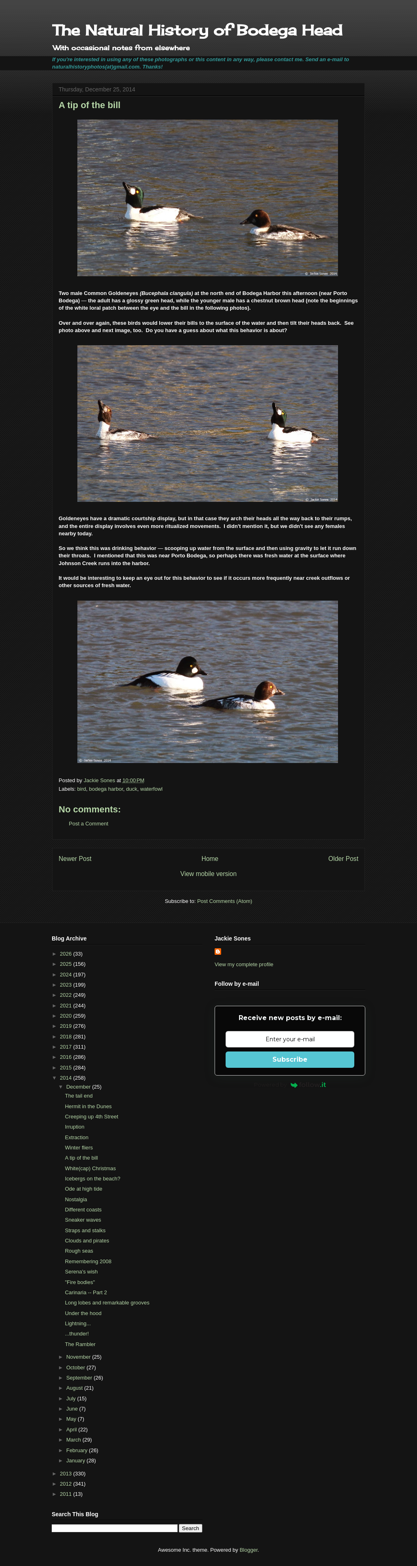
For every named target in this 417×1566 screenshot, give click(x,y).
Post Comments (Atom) (224, 901)
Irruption (74, 1127)
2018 (66, 1037)
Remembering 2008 (88, 1261)
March (74, 1440)
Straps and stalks (85, 1230)
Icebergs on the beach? (92, 1179)
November (79, 1357)
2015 (66, 1068)
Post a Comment (88, 824)
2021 (66, 1006)
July (71, 1398)
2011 (66, 1494)
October (76, 1367)
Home (210, 858)
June (72, 1409)
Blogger (248, 1550)
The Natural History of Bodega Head (197, 30)
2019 (66, 1026)
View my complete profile (244, 964)
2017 (66, 1047)
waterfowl (151, 789)
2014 (66, 1078)
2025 (66, 964)
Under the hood (83, 1313)
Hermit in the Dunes (88, 1106)
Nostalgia (76, 1199)
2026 (66, 954)
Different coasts (83, 1210)
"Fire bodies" (80, 1282)
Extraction (76, 1137)
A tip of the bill (81, 1158)
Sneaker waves (83, 1220)
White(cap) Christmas (90, 1168)
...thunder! (77, 1334)
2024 (66, 975)
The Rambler (80, 1344)
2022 (66, 995)
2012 (66, 1484)
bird (81, 789)
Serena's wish (81, 1272)
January (76, 1460)
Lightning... (78, 1323)
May (72, 1419)
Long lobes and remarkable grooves (107, 1303)
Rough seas (79, 1251)
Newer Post (75, 858)
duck (131, 789)
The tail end (78, 1096)
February (77, 1450)
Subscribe (289, 1059)
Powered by (290, 1084)
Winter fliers (79, 1148)
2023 (66, 985)
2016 (66, 1057)
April (72, 1429)
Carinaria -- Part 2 (86, 1292)
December (79, 1087)
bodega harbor (106, 789)
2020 (66, 1016)
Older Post (343, 858)
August (75, 1388)
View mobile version (208, 873)
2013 (66, 1474)
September (80, 1378)
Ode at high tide (83, 1189)
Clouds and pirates (87, 1241)
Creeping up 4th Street (91, 1117)
